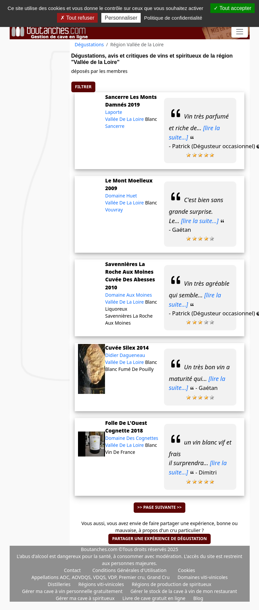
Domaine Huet (121, 195)
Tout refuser (77, 18)
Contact (72, 570)
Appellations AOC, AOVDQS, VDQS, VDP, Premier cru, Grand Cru (101, 577)
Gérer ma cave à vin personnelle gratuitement (73, 591)
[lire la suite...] (200, 221)
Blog (198, 598)
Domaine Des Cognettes (131, 438)
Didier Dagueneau (125, 355)
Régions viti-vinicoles (101, 584)
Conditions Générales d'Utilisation (129, 570)
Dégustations (89, 44)
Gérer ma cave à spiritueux (86, 598)
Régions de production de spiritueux (171, 584)
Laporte (113, 112)
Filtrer (83, 87)
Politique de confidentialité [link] (173, 18)
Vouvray (114, 209)
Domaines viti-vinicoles (202, 577)
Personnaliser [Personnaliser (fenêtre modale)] (121, 18)
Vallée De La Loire (125, 119)
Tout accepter (232, 8)
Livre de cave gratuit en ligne (154, 598)
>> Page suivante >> (159, 507)
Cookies (186, 570)
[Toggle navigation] (239, 32)
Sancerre (114, 126)
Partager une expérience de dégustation (159, 538)
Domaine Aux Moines (128, 295)
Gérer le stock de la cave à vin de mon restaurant (183, 591)
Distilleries (60, 584)
